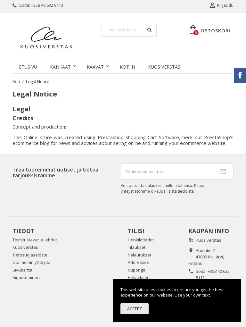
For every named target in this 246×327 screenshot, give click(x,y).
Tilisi (136, 231)
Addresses (138, 262)
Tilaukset (136, 247)
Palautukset (139, 255)
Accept (134, 309)
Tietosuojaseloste (29, 255)
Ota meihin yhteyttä (31, 262)
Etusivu (28, 67)
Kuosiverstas (164, 67)
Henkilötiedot (141, 240)
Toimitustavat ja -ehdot (34, 240)
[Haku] (129, 30)
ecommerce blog (31, 143)
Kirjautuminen (26, 277)
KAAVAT (95, 67)
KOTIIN (127, 67)
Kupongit (136, 270)
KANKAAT (60, 67)
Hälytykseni (139, 277)
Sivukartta (22, 270)
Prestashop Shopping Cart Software (138, 137)
